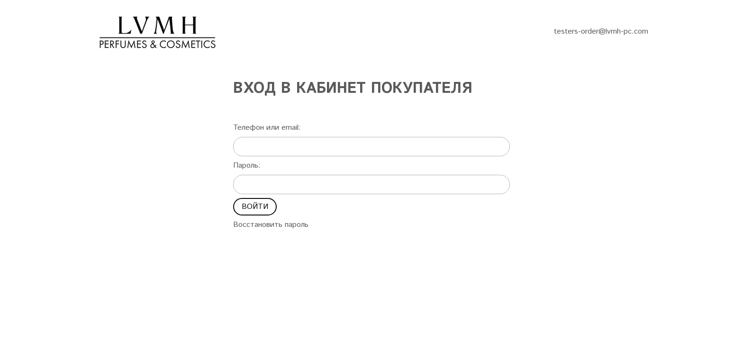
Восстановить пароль (270, 224)
